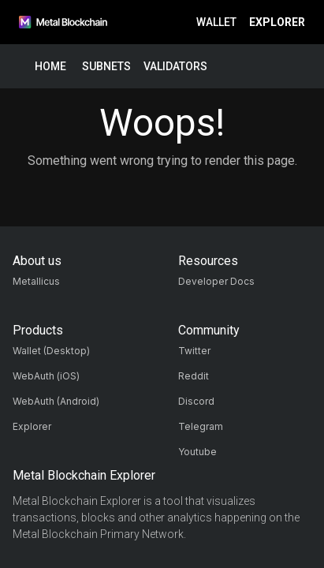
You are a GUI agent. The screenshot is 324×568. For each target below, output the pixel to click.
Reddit (193, 376)
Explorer (277, 22)
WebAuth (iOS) (46, 376)
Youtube (197, 452)
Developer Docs (216, 281)
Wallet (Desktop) (51, 351)
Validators (175, 66)
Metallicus (36, 281)
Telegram (200, 426)
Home (50, 66)
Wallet (216, 22)
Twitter (194, 351)
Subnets (106, 66)
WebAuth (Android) (56, 401)
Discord (196, 401)
